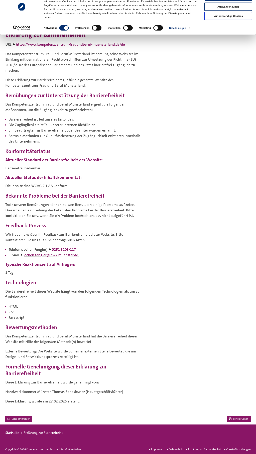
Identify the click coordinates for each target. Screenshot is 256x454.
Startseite (12, 432)
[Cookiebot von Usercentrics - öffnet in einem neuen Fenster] (21, 39)
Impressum (156, 449)
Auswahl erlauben (228, 17)
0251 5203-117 (64, 249)
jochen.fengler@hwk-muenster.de (51, 255)
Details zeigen (177, 39)
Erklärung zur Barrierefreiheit (44, 432)
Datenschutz (175, 449)
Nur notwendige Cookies (228, 27)
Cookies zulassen (228, 8)
